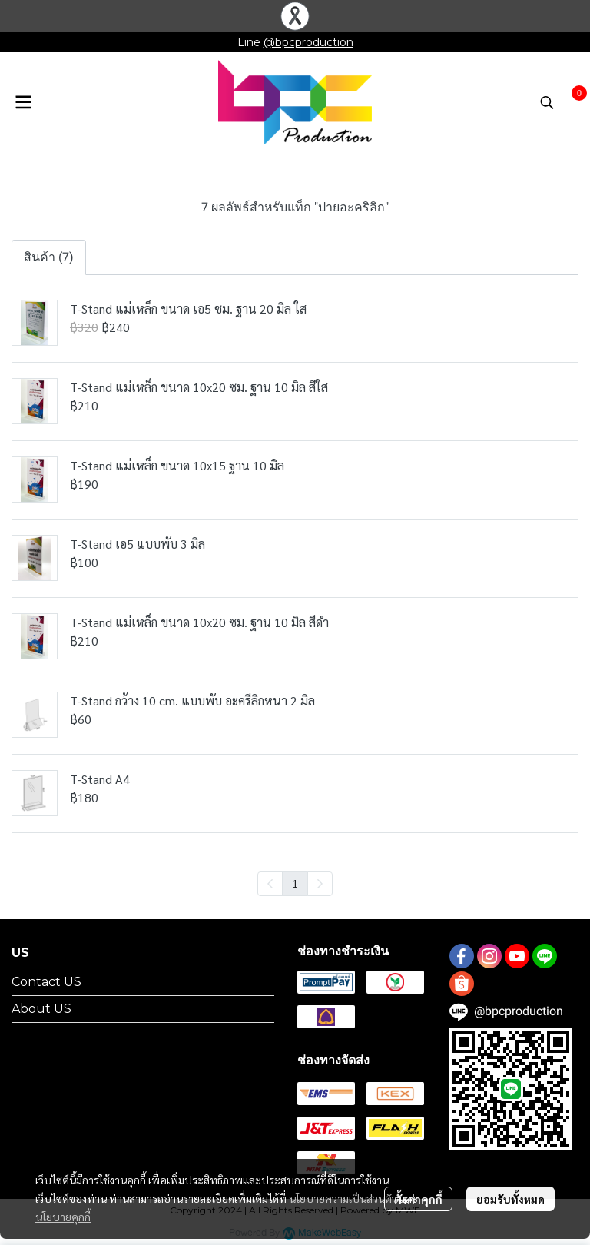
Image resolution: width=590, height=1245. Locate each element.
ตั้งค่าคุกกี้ (418, 1199)
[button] (547, 102)
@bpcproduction (308, 42)
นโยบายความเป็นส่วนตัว (343, 1198)
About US (41, 1008)
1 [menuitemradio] (295, 883)
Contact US (46, 981)
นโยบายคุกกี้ (63, 1216)
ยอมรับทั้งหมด (510, 1199)
